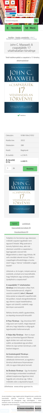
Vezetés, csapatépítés (22, 37)
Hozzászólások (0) (21, 232)
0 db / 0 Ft (34, 3)
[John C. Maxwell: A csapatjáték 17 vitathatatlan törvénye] (21, 64)
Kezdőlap (11, 37)
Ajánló (14, 223)
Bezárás (38, 408)
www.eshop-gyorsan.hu (23, 386)
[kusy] (9, 168)
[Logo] (20, 11)
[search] (36, 21)
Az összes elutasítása (25, 408)
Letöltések (26, 223)
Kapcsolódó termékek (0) (21, 227)
